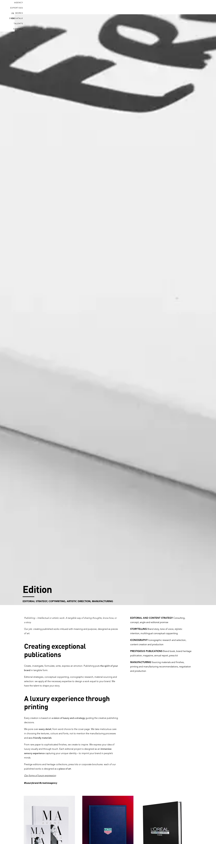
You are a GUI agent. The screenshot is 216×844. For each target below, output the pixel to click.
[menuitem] (194, 7)
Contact (176, 7)
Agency (88, 7)
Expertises (106, 7)
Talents (159, 7)
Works (123, 7)
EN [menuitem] (200, 7)
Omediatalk (141, 7)
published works (32, 769)
